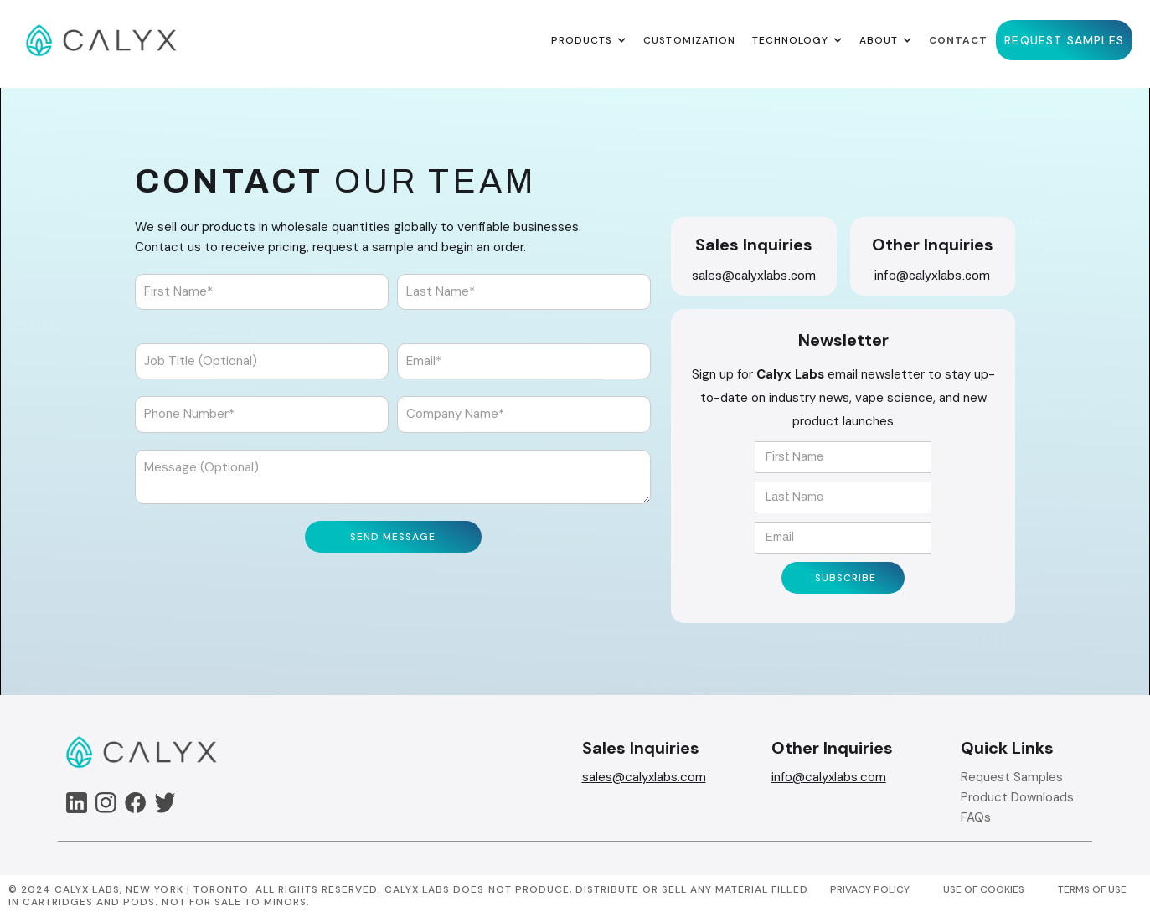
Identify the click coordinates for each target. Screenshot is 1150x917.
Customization (689, 40)
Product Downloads (1017, 797)
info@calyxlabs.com (932, 275)
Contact (958, 40)
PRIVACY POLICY (870, 890)
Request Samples (1012, 777)
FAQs (976, 817)
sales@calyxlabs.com (754, 275)
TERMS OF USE (1092, 890)
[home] (101, 40)
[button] (589, 41)
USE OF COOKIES (983, 890)
